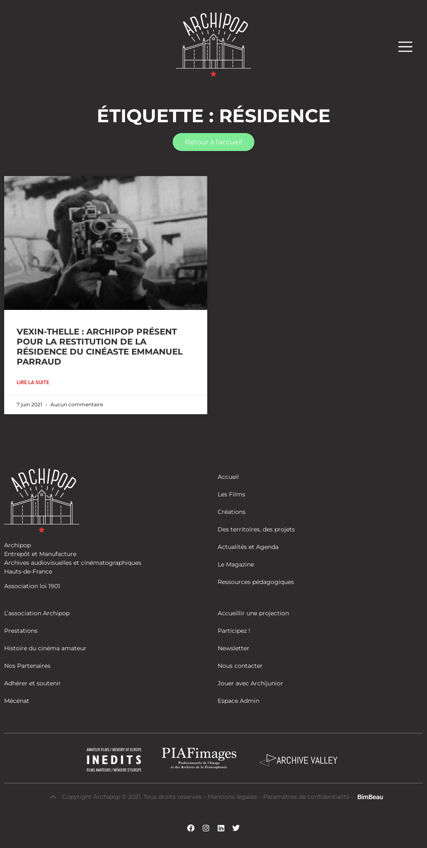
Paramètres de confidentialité (306, 796)
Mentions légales (233, 796)
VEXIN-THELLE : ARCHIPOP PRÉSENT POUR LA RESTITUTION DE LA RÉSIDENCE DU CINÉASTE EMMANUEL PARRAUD (100, 347)
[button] (409, 46)
